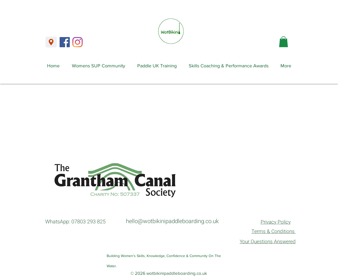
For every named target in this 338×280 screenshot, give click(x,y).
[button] (283, 41)
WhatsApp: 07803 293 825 (75, 221)
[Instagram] (77, 42)
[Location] (51, 42)
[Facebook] (65, 42)
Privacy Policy (276, 222)
